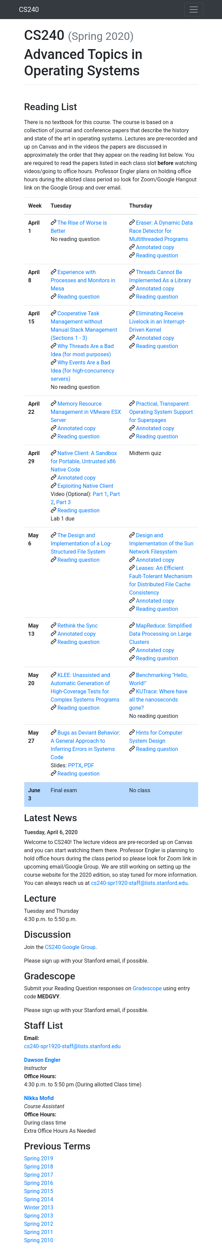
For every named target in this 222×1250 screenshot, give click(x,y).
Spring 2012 (39, 1224)
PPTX (75, 765)
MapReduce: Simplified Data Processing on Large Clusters (160, 633)
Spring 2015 (39, 1191)
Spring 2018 (39, 1166)
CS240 (29, 9)
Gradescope (147, 988)
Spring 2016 (39, 1183)
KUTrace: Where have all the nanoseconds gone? (158, 699)
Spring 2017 (39, 1175)
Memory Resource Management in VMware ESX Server (86, 412)
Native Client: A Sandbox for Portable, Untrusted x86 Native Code (84, 461)
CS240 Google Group (70, 947)
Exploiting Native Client (86, 486)
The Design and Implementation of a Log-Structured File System (81, 543)
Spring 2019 (39, 1158)
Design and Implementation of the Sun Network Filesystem (161, 543)
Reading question (157, 255)
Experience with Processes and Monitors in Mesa (83, 280)
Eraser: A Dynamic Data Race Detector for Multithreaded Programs (161, 231)
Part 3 (63, 502)
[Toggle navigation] (193, 9)
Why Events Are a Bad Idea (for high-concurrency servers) (83, 370)
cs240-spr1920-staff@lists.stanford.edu (139, 883)
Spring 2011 (39, 1232)
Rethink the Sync (78, 625)
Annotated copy (155, 247)
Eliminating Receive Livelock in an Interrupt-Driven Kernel (157, 321)
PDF (89, 765)
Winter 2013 (39, 1207)
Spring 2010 (39, 1240)
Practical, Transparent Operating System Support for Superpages (161, 412)
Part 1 (100, 494)
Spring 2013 (39, 1216)
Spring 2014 (39, 1199)
